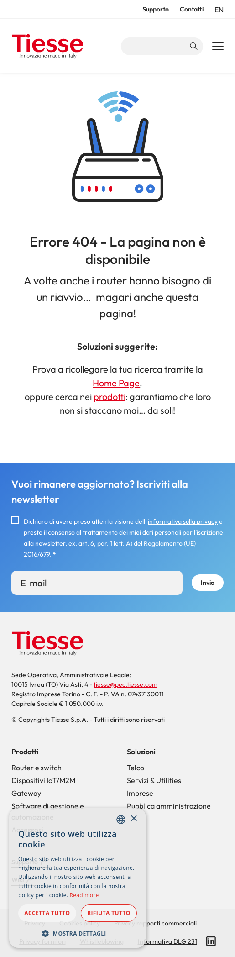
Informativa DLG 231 (167, 941)
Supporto (155, 9)
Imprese (140, 793)
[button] (77, 933)
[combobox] (120, 819)
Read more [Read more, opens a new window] (84, 895)
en (219, 9)
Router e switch (36, 767)
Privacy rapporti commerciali (155, 923)
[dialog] (77, 878)
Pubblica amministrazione (169, 805)
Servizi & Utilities (154, 780)
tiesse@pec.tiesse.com (125, 684)
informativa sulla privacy (183, 521)
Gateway (26, 793)
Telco (135, 767)
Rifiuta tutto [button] (109, 913)
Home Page (116, 383)
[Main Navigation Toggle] (218, 46)
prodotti (109, 396)
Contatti (192, 9)
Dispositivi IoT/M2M (43, 780)
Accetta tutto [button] (47, 913)
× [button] (133, 818)
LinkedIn (211, 941)
